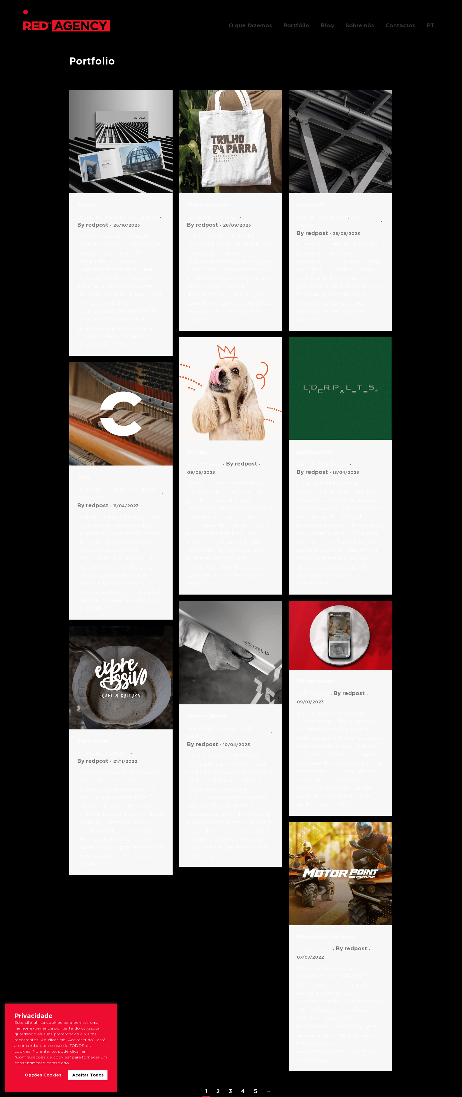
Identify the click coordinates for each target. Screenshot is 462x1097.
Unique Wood (206, 716)
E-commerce (204, 464)
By (92, 225)
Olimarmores (315, 681)
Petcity (197, 452)
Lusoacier (310, 205)
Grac (84, 477)
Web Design (93, 497)
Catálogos (144, 217)
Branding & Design (103, 217)
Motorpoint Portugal (326, 937)
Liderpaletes (314, 452)
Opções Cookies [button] (43, 1075)
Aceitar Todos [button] (88, 1075)
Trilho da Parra (208, 205)
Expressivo (92, 741)
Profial (86, 205)
